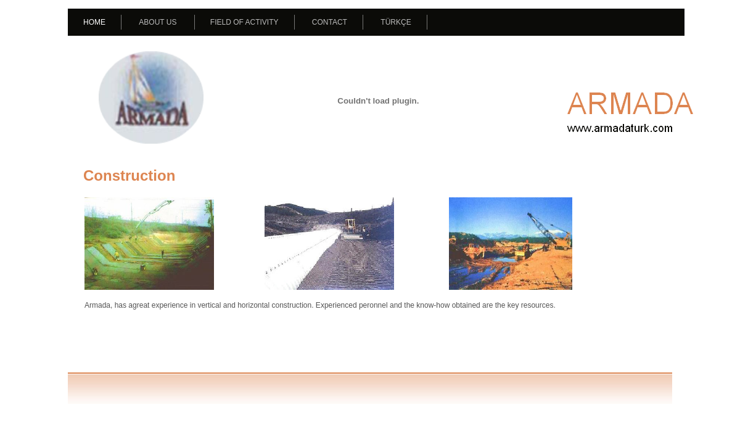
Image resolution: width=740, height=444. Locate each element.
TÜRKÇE (395, 22)
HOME (94, 22)
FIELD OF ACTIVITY (244, 22)
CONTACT (329, 22)
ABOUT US (157, 22)
